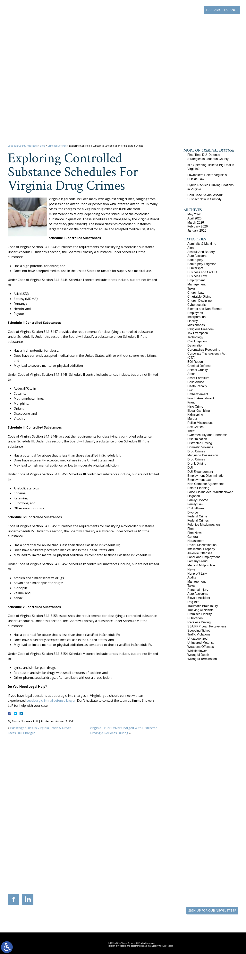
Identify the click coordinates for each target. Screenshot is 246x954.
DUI (190, 467)
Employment (196, 280)
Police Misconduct (200, 422)
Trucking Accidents (200, 610)
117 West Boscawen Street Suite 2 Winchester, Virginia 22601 (68, 863)
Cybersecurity (197, 304)
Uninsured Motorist (200, 642)
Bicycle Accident (198, 597)
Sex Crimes (195, 427)
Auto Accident (197, 255)
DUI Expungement (200, 471)
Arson (191, 373)
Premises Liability (199, 614)
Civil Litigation (197, 341)
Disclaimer (136, 917)
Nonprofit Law (197, 573)
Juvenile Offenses (199, 553)
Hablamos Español (222, 10)
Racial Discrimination (201, 545)
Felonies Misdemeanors (204, 524)
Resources (147, 21)
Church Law (195, 292)
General (193, 536)
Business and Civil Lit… (203, 272)
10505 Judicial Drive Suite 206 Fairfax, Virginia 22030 (178, 863)
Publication (195, 618)
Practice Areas (126, 21)
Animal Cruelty (197, 370)
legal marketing (137, 946)
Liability (192, 321)
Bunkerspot (195, 268)
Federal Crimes (198, 520)
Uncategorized (197, 638)
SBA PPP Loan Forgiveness (206, 626)
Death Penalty (197, 386)
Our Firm (106, 21)
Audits (191, 577)
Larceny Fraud (197, 561)
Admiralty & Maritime (201, 243)
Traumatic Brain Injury (202, 606)
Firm (190, 528)
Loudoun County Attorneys (23, 145)
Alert (190, 247)
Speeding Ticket (198, 630)
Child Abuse (195, 382)
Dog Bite (193, 602)
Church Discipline (199, 300)
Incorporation (196, 317)
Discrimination (197, 439)
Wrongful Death (198, 654)
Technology (195, 337)
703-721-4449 (107, 868)
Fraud (191, 402)
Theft (190, 431)
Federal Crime (197, 516)
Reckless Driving (199, 622)
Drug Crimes (196, 451)
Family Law (195, 504)
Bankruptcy (195, 260)
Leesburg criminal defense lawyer (51, 700)
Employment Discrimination (206, 475)
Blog (203, 21)
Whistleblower (197, 651)
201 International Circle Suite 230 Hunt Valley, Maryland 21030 (141, 860)
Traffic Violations (198, 634)
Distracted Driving (199, 443)
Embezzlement (197, 394)
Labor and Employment (203, 557)
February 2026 (197, 226)
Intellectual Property (201, 549)
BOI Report (195, 361)
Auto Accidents (197, 593)
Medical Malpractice (201, 565)
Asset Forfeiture (198, 378)
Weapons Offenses (200, 646)
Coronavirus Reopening (203, 349)
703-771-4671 (184, 10)
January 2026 (196, 230)
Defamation (195, 345)
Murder (192, 418)
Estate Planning (198, 488)
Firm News (194, 532)
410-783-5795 (144, 868)
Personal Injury (197, 589)
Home (89, 21)
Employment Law (199, 479)
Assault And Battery (201, 252)
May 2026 (194, 214)
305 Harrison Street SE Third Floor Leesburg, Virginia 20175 (31, 860)
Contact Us (220, 21)
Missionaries (196, 325)
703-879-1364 (34, 868)
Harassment (195, 540)
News (191, 569)
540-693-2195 (71, 871)
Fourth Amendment (200, 398)
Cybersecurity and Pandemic (207, 435)
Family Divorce (197, 500)
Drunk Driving (196, 463)
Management (196, 284)
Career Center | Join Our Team (177, 21)
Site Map (120, 917)
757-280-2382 (217, 865)
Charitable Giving (199, 296)
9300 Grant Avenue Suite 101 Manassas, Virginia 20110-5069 (105, 860)
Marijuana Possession (202, 455)
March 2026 (195, 222)
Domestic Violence (200, 447)
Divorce (192, 512)
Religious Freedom (200, 329)
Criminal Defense (57, 145)
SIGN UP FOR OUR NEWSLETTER (212, 910)
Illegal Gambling (198, 410)
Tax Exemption (197, 333)
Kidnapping (195, 414)
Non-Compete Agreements (205, 484)
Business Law (197, 276)
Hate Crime (195, 406)
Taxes (191, 288)
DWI (190, 390)
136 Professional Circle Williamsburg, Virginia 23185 (214, 859)
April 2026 (194, 218)
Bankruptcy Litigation (201, 264)
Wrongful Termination (202, 659)
